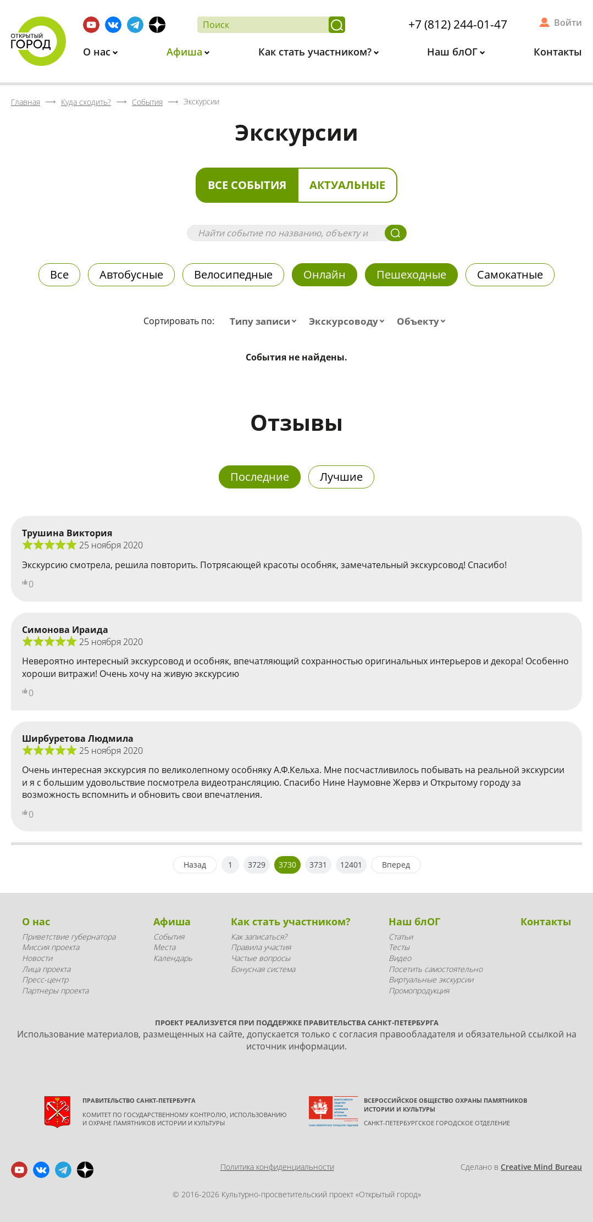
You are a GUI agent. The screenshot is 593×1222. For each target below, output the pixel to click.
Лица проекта (46, 969)
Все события (247, 184)
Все (59, 274)
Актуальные (347, 184)
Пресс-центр (45, 979)
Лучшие (341, 476)
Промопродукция (419, 990)
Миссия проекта (50, 947)
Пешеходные (411, 274)
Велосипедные (233, 274)
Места (164, 947)
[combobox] (265, 321)
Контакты (558, 51)
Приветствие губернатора (68, 936)
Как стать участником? (316, 51)
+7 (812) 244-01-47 (457, 24)
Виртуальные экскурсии (431, 979)
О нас (98, 51)
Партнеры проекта (55, 990)
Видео (400, 958)
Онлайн (324, 274)
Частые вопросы (260, 958)
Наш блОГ (453, 51)
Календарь (172, 958)
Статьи (401, 936)
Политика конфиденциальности (277, 1167)
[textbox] (265, 321)
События (168, 936)
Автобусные (131, 274)
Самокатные (510, 274)
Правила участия (261, 947)
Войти (568, 22)
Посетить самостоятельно (436, 969)
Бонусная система (263, 969)
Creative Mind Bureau (541, 1167)
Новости (37, 958)
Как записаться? (259, 936)
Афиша (186, 51)
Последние (259, 476)
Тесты (399, 947)
